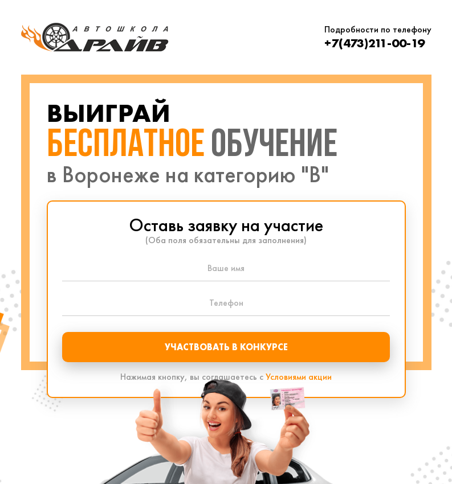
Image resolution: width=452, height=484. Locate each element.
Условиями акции (299, 377)
